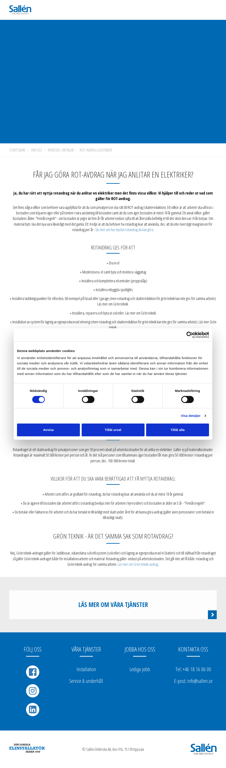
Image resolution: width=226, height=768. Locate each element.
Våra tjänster (86, 649)
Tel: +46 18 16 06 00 (193, 669)
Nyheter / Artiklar (61, 150)
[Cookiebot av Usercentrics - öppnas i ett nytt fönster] (189, 335)
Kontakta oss (193, 649)
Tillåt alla (178, 430)
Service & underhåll (86, 680)
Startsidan (17, 150)
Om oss (36, 150)
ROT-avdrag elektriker (96, 150)
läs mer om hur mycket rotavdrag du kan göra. (125, 229)
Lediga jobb (140, 669)
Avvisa (48, 430)
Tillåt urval (113, 430)
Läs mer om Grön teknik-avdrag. (138, 564)
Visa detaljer (190, 416)
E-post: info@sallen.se (193, 680)
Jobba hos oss (139, 649)
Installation (86, 669)
